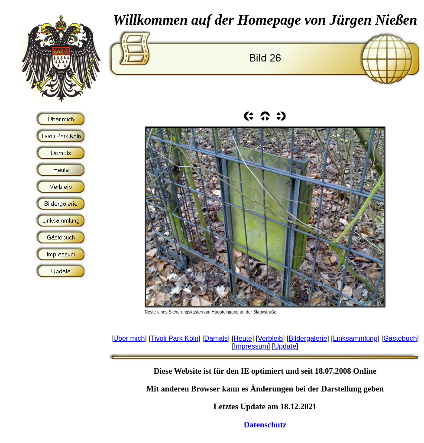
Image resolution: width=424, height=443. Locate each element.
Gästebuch (400, 338)
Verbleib (270, 338)
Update (285, 346)
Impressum (251, 346)
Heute (242, 338)
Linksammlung (355, 338)
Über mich (129, 338)
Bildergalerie (307, 338)
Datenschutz (265, 424)
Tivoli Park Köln (175, 338)
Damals (216, 338)
